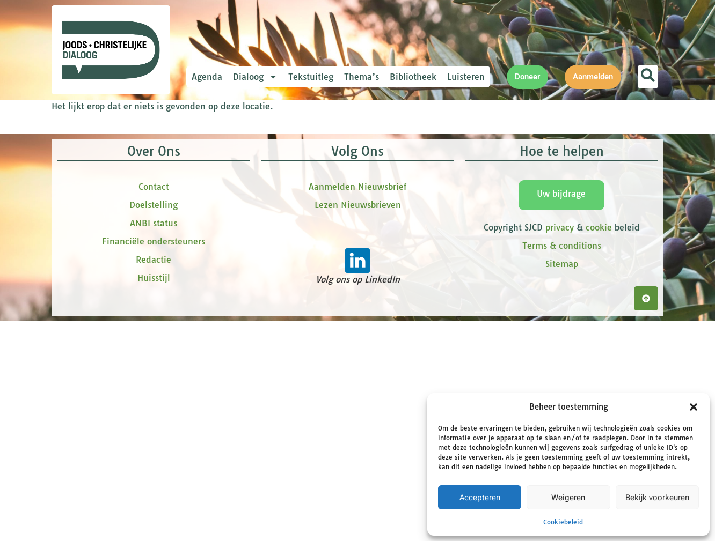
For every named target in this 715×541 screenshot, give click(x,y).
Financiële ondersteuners (153, 461)
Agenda (207, 76)
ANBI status (153, 443)
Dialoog (255, 76)
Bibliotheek (413, 76)
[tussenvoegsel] (285, 240)
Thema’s (361, 76)
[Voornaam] (285, 204)
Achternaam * (239, 259)
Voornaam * (236, 188)
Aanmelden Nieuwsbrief (357, 407)
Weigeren (568, 497)
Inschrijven (285, 303)
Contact (153, 407)
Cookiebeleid (563, 522)
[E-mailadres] (285, 169)
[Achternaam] (285, 275)
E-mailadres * (239, 152)
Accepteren (479, 497)
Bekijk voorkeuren (657, 497)
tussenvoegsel (241, 223)
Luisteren (466, 76)
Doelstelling (153, 425)
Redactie (153, 480)
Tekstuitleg (310, 76)
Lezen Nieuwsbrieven (358, 425)
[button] (693, 407)
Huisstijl (153, 498)
